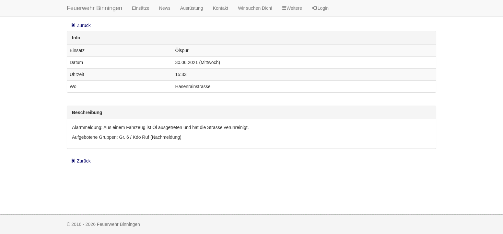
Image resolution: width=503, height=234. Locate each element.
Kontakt (220, 8)
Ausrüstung (191, 8)
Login (320, 8)
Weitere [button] (292, 8)
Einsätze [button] (140, 8)
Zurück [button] (81, 25)
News (164, 8)
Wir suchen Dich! (255, 8)
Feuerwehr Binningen (94, 8)
